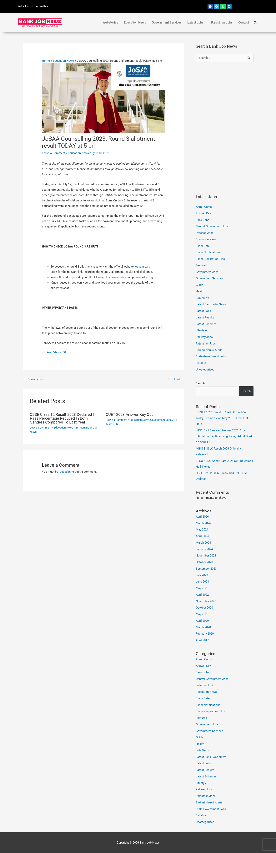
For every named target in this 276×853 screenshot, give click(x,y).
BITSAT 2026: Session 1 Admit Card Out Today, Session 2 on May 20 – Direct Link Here (222, 418)
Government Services (167, 22)
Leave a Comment (53, 153)
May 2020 (202, 614)
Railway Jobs (204, 337)
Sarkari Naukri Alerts (209, 350)
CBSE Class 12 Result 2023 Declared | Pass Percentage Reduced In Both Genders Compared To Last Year (62, 418)
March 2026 (203, 523)
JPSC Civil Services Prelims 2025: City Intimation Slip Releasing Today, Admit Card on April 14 (224, 436)
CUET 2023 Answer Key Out (129, 414)
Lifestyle (201, 330)
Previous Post (34, 379)
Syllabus (201, 363)
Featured (201, 265)
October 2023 (204, 562)
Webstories (110, 22)
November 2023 (206, 555)
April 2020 (202, 620)
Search (200, 383)
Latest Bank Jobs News (211, 304)
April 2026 (202, 516)
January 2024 (204, 549)
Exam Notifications (208, 252)
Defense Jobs (204, 233)
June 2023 (202, 581)
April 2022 (202, 594)
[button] (196, 22)
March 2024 (203, 542)
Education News (135, 22)
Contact (243, 22)
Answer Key (203, 213)
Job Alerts (202, 298)
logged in (65, 471)
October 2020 (204, 607)
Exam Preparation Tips (210, 259)
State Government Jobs (211, 356)
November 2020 (206, 601)
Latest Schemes (206, 324)
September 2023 (206, 568)
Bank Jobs (202, 220)
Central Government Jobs (212, 226)
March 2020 (203, 627)
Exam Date (203, 246)
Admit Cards (204, 207)
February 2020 (205, 633)
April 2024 (202, 536)
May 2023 (202, 588)
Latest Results (205, 317)
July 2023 (202, 575)
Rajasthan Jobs (222, 22)
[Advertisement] (224, 128)
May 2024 (202, 529)
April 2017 (202, 640)
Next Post (176, 379)
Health (200, 291)
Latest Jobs (195, 22)
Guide (199, 285)
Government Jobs (161, 419)
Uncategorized (205, 369)
